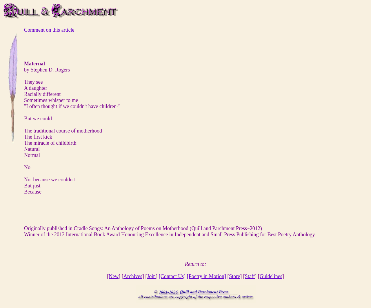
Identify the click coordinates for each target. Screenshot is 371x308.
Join (151, 276)
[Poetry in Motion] (206, 276)
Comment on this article (49, 30)
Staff (250, 276)
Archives (132, 276)
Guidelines (271, 276)
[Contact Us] (172, 276)
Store (234, 276)
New (114, 276)
